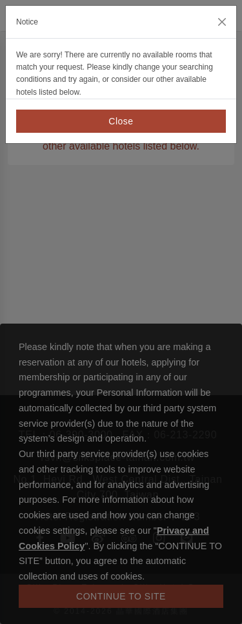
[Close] (222, 22)
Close (120, 121)
